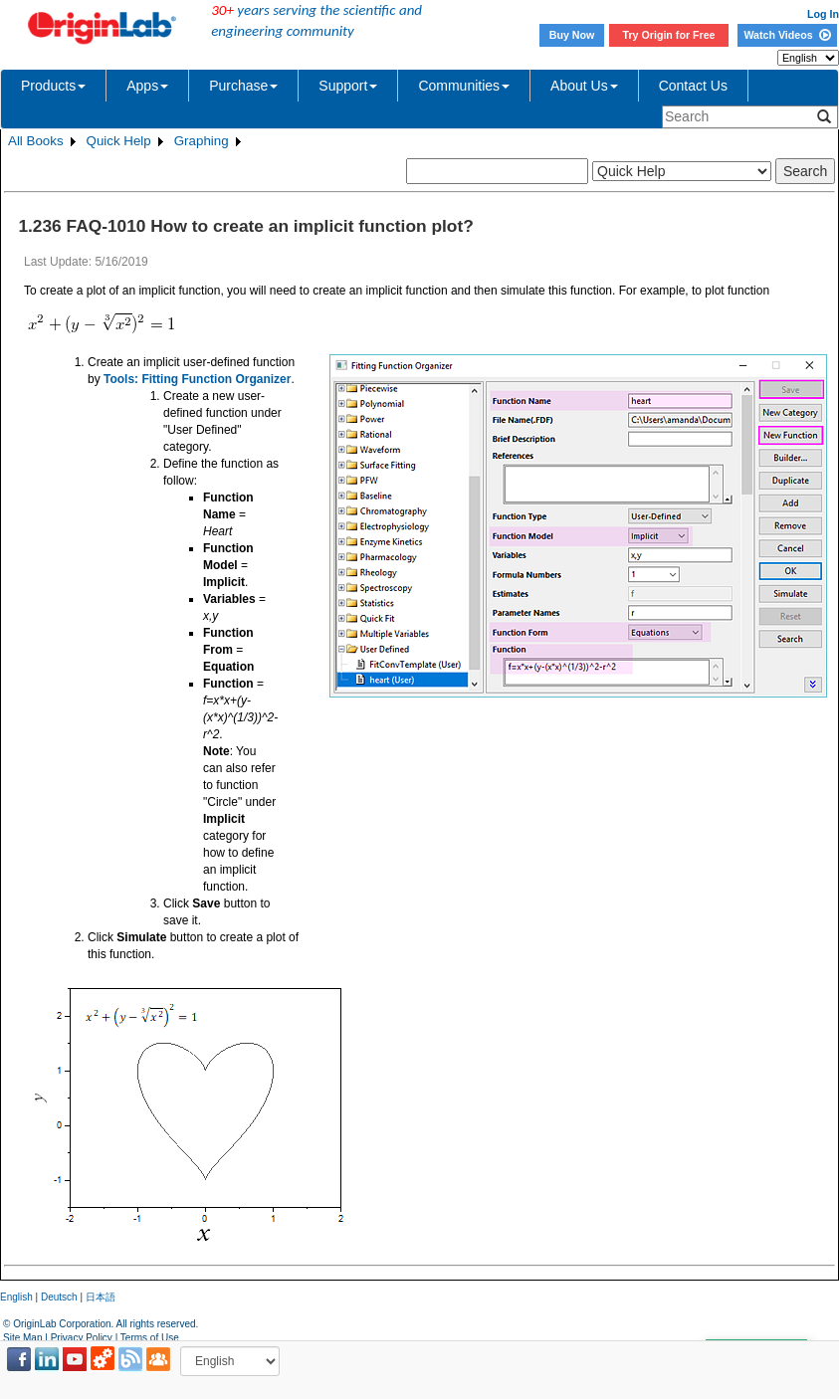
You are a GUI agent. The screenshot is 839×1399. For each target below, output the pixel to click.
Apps (147, 86)
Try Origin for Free (669, 35)
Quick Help (119, 140)
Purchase (243, 86)
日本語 (100, 1297)
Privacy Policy (81, 1337)
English (16, 1297)
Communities (464, 86)
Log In (823, 14)
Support (347, 86)
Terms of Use (149, 1337)
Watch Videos (786, 35)
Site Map (22, 1337)
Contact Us (693, 86)
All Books (36, 140)
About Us (584, 86)
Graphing (201, 140)
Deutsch (59, 1297)
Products (53, 86)
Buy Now (572, 35)
